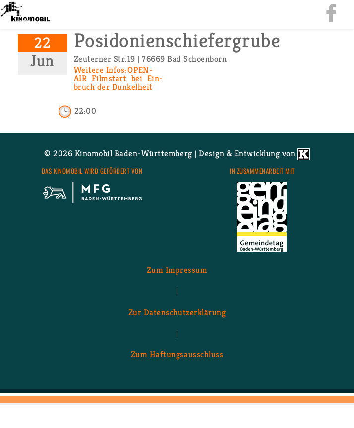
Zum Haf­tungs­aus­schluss (177, 353)
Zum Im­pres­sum (177, 269)
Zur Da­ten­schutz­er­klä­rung (177, 311)
